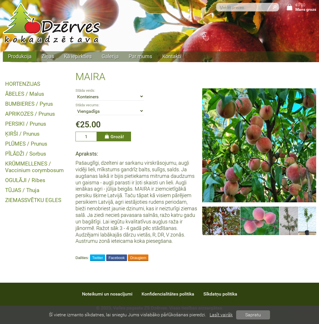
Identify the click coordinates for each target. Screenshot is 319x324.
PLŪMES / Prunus (26, 143)
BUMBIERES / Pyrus (29, 104)
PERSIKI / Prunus (25, 124)
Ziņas (48, 56)
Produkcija (20, 56)
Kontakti (171, 56)
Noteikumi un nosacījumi (107, 294)
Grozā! (114, 136)
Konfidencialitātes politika (168, 294)
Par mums (140, 56)
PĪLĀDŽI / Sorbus (25, 153)
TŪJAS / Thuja (22, 190)
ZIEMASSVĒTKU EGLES (33, 200)
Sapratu (253, 314)
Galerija (110, 56)
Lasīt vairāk (221, 314)
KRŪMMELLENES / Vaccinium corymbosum (34, 167)
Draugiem (138, 258)
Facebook (117, 258)
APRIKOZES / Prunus (30, 114)
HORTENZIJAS (22, 84)
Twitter (97, 258)
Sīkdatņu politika (220, 294)
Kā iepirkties (78, 56)
